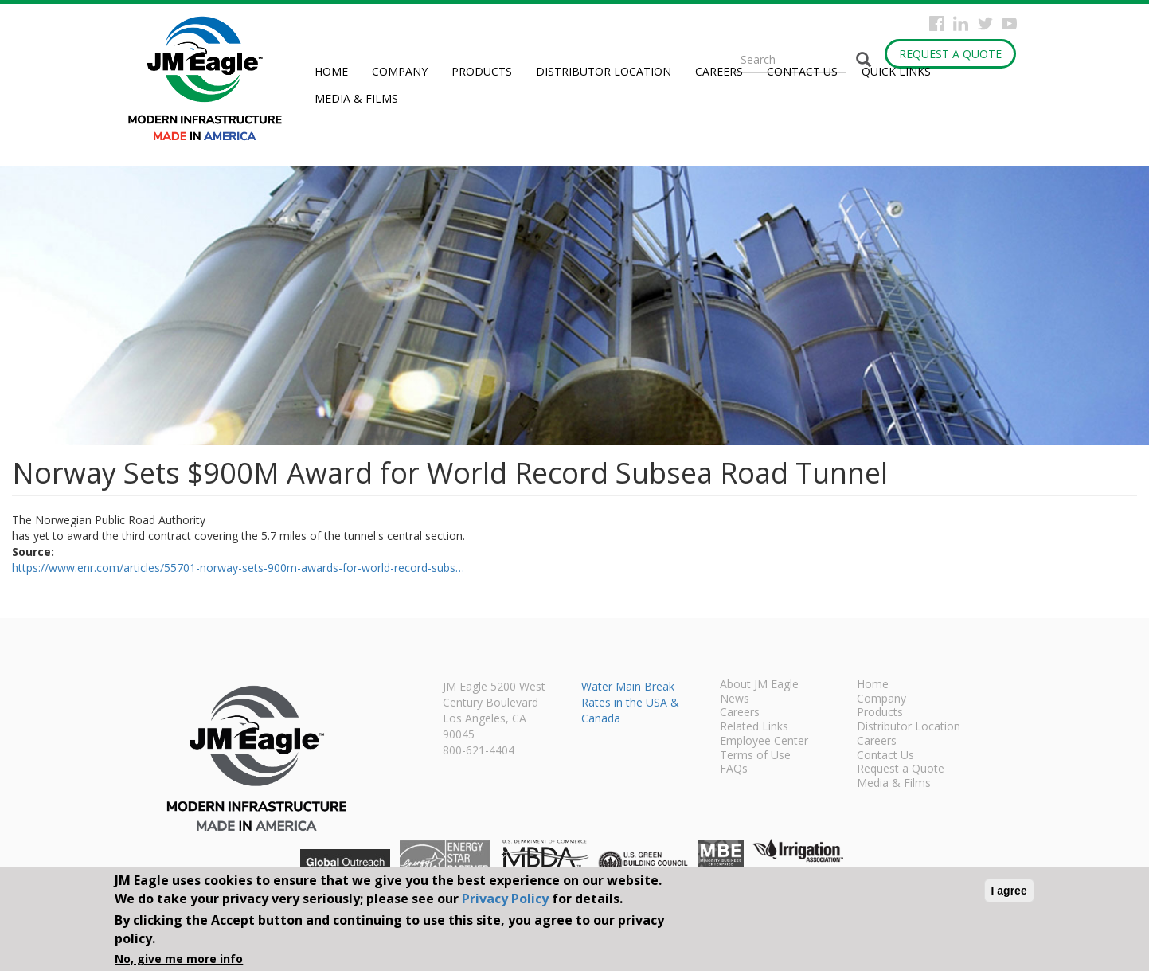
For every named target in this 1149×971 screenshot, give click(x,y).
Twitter (985, 23)
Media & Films (356, 98)
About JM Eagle (759, 685)
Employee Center (764, 741)
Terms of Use (755, 756)
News (734, 699)
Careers (719, 71)
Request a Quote (950, 53)
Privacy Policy (505, 898)
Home (331, 71)
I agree (1009, 890)
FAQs (734, 769)
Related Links (754, 727)
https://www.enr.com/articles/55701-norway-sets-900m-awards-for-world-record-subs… (238, 567)
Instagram (960, 23)
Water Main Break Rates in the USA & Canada (630, 702)
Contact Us (802, 71)
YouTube (1009, 23)
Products (481, 71)
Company (400, 71)
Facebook (936, 23)
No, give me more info (179, 958)
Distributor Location (603, 71)
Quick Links (896, 71)
